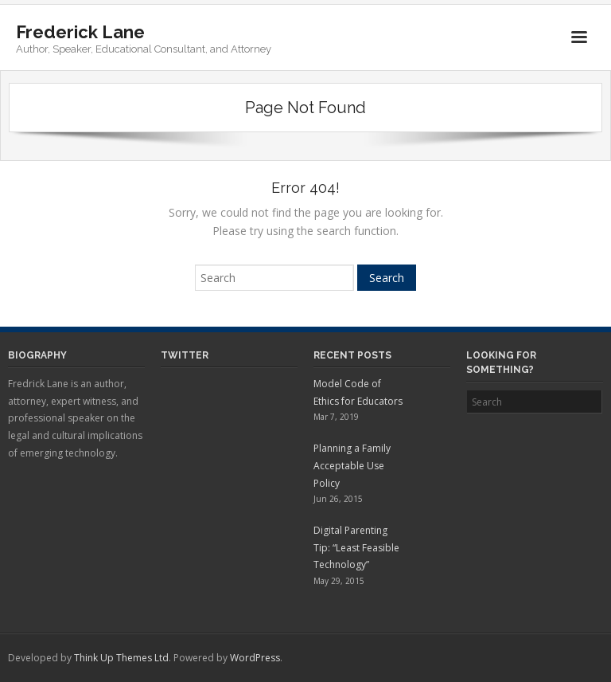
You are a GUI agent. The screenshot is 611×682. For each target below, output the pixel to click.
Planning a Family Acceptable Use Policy (352, 465)
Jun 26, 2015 (338, 498)
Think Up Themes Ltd (121, 657)
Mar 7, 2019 (336, 416)
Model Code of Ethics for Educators (358, 392)
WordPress (255, 657)
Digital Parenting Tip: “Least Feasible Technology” (356, 547)
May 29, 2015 (338, 580)
